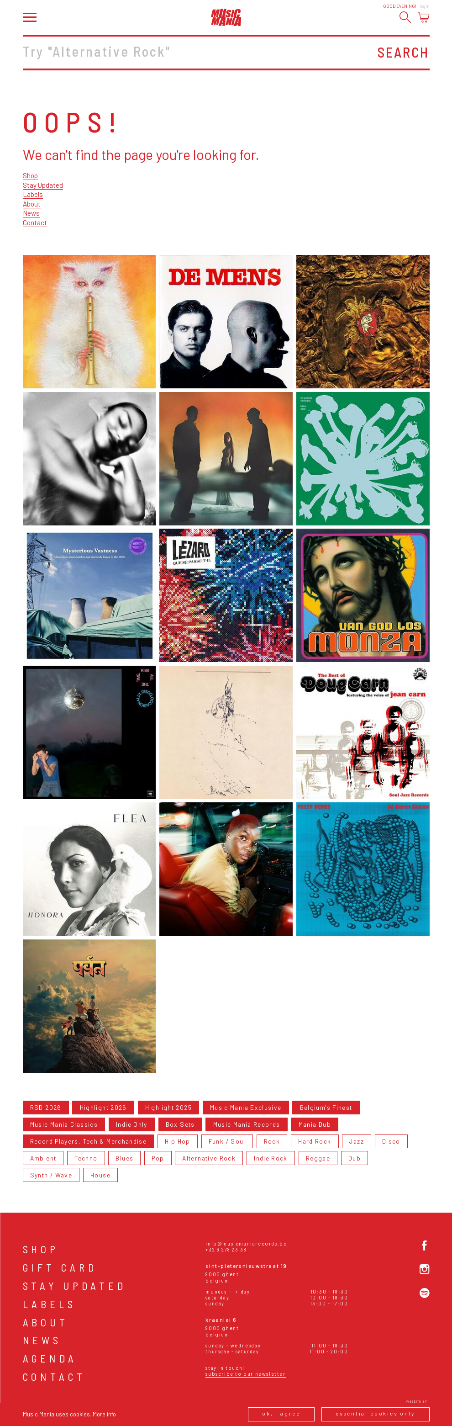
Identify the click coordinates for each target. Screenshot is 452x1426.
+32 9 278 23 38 (226, 1249)
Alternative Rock (209, 1158)
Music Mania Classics (64, 1124)
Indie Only (131, 1124)
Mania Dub (315, 1124)
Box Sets (180, 1124)
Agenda (50, 1358)
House (100, 1175)
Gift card (60, 1267)
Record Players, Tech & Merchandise (88, 1141)
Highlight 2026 (103, 1107)
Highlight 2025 (168, 1107)
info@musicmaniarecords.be (246, 1243)
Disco (391, 1141)
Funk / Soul (227, 1141)
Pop (158, 1158)
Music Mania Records (246, 1124)
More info (104, 1414)
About (32, 204)
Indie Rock (271, 1158)
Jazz (356, 1141)
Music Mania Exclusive (246, 1107)
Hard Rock (314, 1141)
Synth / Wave (51, 1175)
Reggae (318, 1158)
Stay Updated (43, 185)
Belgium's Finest (326, 1107)
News (31, 213)
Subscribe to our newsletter (245, 1374)
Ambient (43, 1158)
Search (403, 52)
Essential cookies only (375, 1413)
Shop (30, 175)
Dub (354, 1158)
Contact (35, 222)
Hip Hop (177, 1141)
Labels (33, 194)
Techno (85, 1158)
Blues (124, 1158)
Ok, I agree (281, 1413)
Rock (272, 1141)
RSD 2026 (46, 1107)
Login (425, 6)
